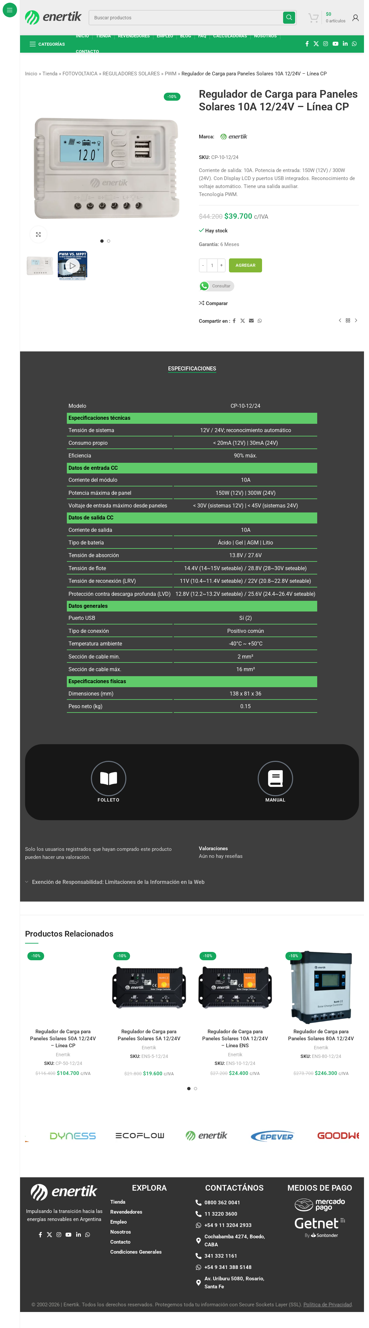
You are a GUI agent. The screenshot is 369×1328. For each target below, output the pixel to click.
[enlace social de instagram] (325, 44)
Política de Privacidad (327, 1305)
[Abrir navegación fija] (47, 44)
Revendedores (126, 1212)
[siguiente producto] (356, 321)
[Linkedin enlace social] (345, 44)
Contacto (120, 1242)
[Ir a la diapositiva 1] (102, 241)
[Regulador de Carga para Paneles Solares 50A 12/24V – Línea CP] (63, 957)
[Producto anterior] (340, 321)
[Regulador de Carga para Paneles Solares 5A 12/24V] (149, 987)
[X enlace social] (316, 44)
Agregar (245, 265)
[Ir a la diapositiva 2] (108, 241)
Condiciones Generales (136, 1252)
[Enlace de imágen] (320, 1205)
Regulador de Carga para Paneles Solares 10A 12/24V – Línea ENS (235, 1039)
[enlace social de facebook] (307, 44)
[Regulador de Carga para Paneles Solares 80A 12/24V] (321, 987)
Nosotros (120, 1232)
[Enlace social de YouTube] (335, 44)
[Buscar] (193, 17)
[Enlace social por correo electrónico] (251, 320)
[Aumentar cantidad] (221, 265)
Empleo (118, 1222)
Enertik (63, 992)
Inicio (31, 74)
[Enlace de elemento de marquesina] (29, 1136)
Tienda (49, 74)
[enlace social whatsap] (354, 44)
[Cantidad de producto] (212, 265)
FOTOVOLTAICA (80, 74)
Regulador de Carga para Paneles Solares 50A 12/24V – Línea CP (63, 977)
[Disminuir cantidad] (203, 265)
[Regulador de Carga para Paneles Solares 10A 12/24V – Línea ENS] (235, 987)
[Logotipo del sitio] (53, 17)
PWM (170, 74)
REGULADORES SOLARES (131, 74)
